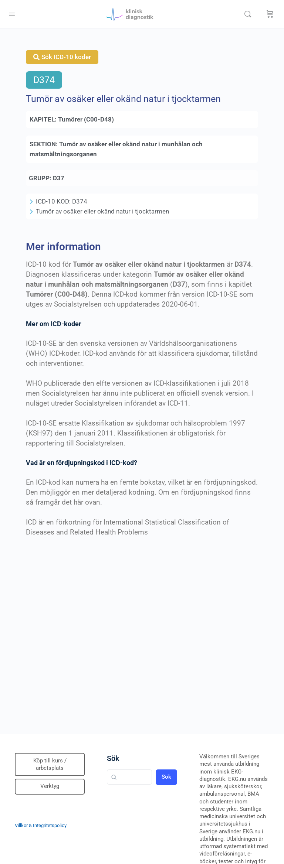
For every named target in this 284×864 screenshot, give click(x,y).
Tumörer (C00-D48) (86, 119)
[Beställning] (270, 14)
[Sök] (249, 14)
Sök (113, 758)
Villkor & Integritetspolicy (41, 825)
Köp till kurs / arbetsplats (50, 764)
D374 (44, 80)
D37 (58, 178)
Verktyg (49, 786)
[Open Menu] (11, 13)
